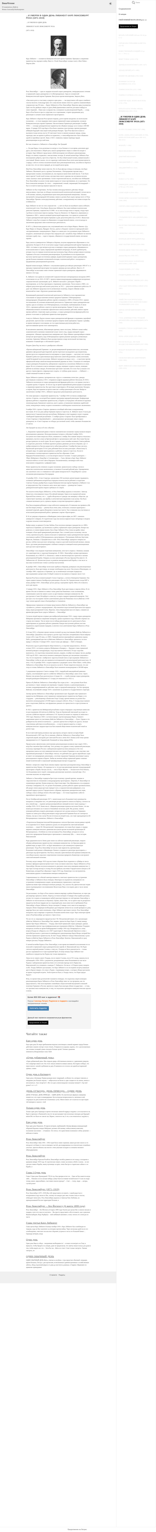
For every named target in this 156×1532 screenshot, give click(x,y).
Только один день (35, 1108)
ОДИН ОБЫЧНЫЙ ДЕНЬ (40, 1256)
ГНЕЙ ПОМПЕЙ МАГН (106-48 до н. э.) (132, 20)
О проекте (53, 1275)
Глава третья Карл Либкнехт (41, 1223)
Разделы (62, 1275)
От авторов (122, 14)
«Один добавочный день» (40, 1057)
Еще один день (34, 1040)
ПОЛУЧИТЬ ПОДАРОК (38, 1008)
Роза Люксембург (35, 1139)
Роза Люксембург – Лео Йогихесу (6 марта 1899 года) (55, 1206)
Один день (32, 1239)
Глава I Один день (36, 1172)
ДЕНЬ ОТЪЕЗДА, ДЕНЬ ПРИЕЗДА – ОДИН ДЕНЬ (54, 1091)
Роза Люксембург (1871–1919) (42, 1189)
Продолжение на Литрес (128, 26)
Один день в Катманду (38, 1074)
